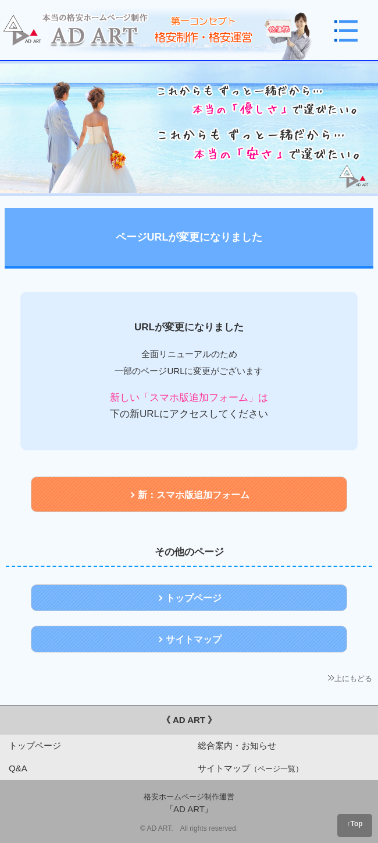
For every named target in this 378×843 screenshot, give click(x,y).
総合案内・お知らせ (237, 745)
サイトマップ (250, 768)
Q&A (18, 768)
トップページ (35, 745)
